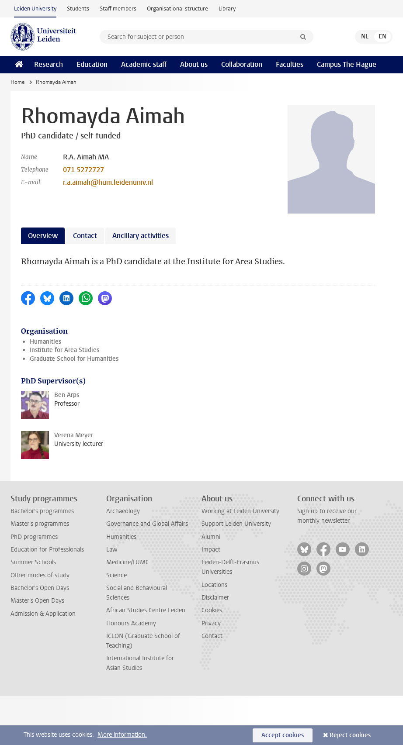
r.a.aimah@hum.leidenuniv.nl (108, 182)
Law (112, 549)
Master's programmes (39, 524)
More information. (122, 735)
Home (17, 82)
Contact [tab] (85, 235)
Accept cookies (282, 735)
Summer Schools (33, 562)
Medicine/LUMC (127, 562)
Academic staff (144, 64)
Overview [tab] (43, 235)
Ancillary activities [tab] (140, 235)
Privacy (211, 623)
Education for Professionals (47, 549)
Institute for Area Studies (64, 350)
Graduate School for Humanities (74, 359)
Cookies (212, 610)
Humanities (45, 342)
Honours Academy (131, 623)
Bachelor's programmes (42, 511)
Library (227, 8)
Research (48, 64)
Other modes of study (39, 575)
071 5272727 (83, 169)
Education (92, 64)
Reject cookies (350, 735)
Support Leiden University (236, 524)
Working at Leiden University (240, 511)
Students (78, 8)
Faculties (289, 64)
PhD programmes (34, 537)
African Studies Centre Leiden (145, 610)
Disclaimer (215, 597)
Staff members (118, 8)
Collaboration (241, 64)
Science (116, 575)
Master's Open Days (37, 601)
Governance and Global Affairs (147, 524)
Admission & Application (43, 614)
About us (194, 64)
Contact (212, 636)
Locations (214, 585)
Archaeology (123, 511)
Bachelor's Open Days (39, 588)
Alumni (211, 537)
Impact (211, 549)
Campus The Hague (346, 64)
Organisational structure (177, 8)
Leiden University (35, 8)
